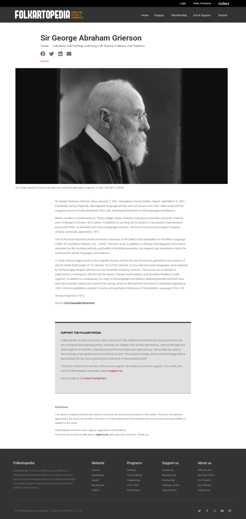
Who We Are (204, 470)
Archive (96, 470)
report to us (102, 434)
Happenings (133, 480)
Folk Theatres (106, 45)
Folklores (120, 45)
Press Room (133, 490)
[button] (43, 53)
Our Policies (204, 485)
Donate (223, 15)
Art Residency (134, 475)
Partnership (168, 480)
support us (115, 370)
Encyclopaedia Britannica (79, 303)
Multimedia (98, 475)
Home (145, 15)
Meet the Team (206, 475)
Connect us (204, 490)
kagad (95, 480)
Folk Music (59, 45)
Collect (223, 4)
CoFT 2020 (133, 485)
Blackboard (98, 485)
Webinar (131, 470)
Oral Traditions (136, 45)
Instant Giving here (95, 378)
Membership (179, 15)
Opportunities (169, 490)
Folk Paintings (75, 45)
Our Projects (204, 480)
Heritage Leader (170, 485)
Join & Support (203, 15)
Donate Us (167, 470)
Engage (160, 15)
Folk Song (91, 45)
